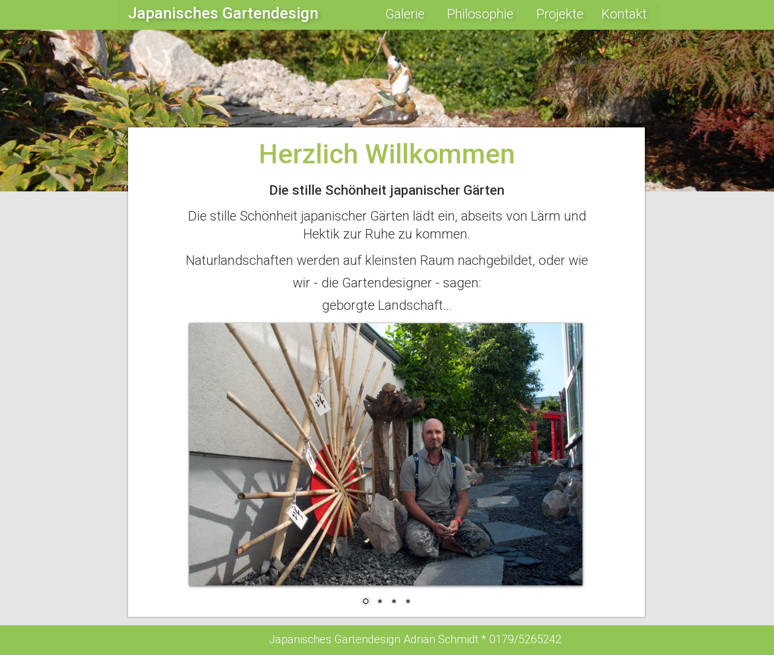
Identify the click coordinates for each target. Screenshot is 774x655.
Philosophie (480, 14)
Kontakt (624, 14)
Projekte (560, 14)
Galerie (405, 14)
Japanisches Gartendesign (223, 13)
